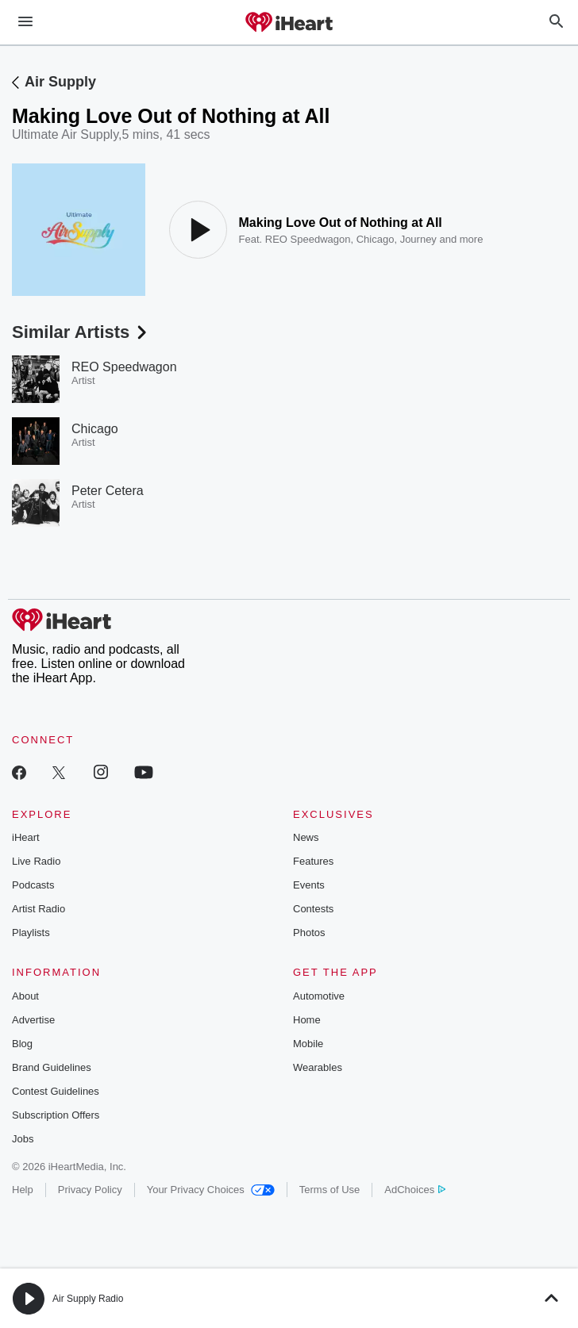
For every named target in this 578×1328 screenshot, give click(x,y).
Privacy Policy (90, 1190)
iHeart (26, 837)
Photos (309, 932)
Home (307, 1020)
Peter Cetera (107, 490)
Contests (313, 909)
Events (309, 885)
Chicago (375, 239)
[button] (28, 1299)
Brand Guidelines (51, 1067)
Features (313, 861)
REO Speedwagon (308, 239)
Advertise (33, 1020)
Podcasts (33, 885)
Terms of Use (329, 1190)
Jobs (22, 1139)
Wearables (317, 1067)
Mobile (308, 1044)
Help (22, 1190)
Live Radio (36, 861)
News (306, 837)
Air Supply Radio (87, 1298)
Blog (22, 1044)
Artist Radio (38, 909)
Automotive (319, 996)
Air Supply (60, 82)
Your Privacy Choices (211, 1190)
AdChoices (414, 1190)
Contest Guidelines (55, 1091)
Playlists (31, 932)
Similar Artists (81, 332)
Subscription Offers (55, 1115)
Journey (418, 239)
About (25, 996)
